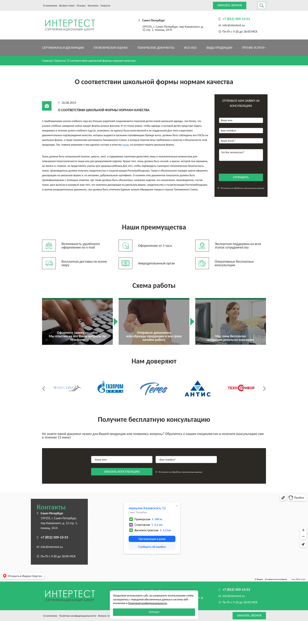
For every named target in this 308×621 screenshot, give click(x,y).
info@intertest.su (234, 25)
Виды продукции (219, 48)
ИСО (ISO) (190, 48)
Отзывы (81, 5)
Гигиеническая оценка (111, 48)
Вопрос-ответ (67, 5)
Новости (105, 5)
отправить (241, 177)
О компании (50, 5)
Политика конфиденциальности (77, 615)
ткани (125, 144)
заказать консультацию (122, 471)
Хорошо (154, 612)
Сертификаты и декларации (63, 48)
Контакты (93, 5)
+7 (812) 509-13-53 (236, 19)
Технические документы (155, 48)
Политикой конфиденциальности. (147, 603)
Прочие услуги (254, 48)
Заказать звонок (229, 5)
